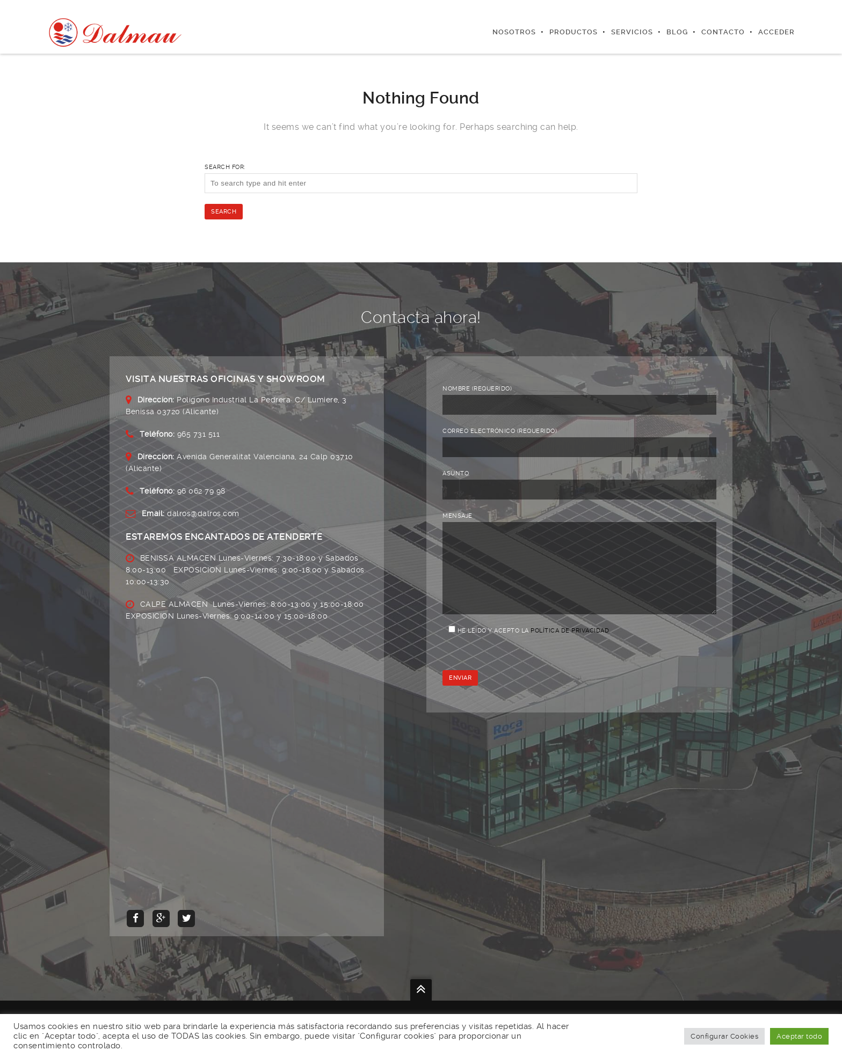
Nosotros (514, 32)
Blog (677, 32)
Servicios (632, 32)
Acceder (776, 32)
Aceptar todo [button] (799, 1036)
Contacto (723, 32)
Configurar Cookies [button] (724, 1036)
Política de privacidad (570, 646)
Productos (573, 32)
